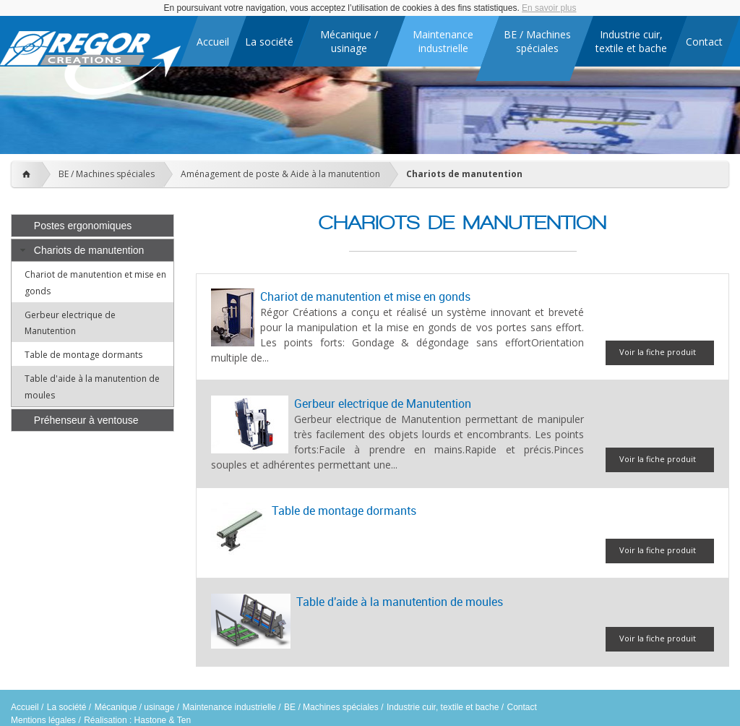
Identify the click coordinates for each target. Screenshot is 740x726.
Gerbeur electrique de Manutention (382, 403)
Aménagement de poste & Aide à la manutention (280, 174)
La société (67, 707)
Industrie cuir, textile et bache (443, 707)
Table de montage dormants (83, 355)
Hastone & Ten (163, 720)
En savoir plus (549, 8)
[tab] (92, 225)
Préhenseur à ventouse (86, 420)
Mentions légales (43, 720)
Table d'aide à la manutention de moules (399, 602)
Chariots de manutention (464, 174)
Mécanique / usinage (135, 707)
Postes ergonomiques (83, 225)
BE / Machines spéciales (107, 174)
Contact (521, 707)
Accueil (25, 707)
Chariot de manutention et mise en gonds (365, 296)
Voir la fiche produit (657, 351)
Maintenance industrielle (229, 707)
